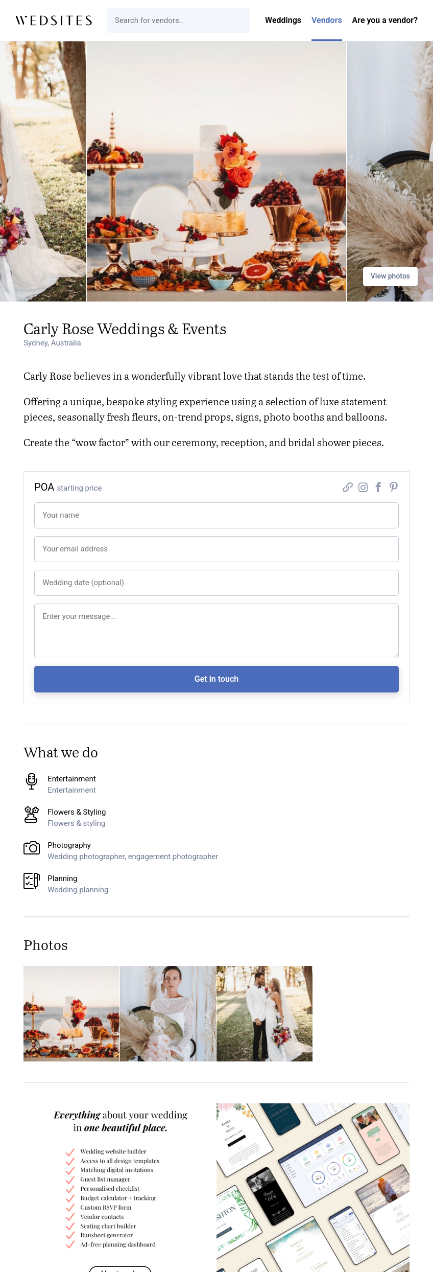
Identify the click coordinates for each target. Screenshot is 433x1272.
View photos (390, 276)
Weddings (283, 20)
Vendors (326, 20)
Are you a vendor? (385, 20)
